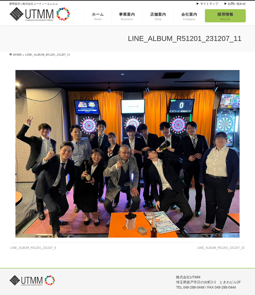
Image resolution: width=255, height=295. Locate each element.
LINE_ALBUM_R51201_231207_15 (221, 248)
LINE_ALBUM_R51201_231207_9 (33, 248)
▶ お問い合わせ (235, 3)
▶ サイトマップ (207, 3)
